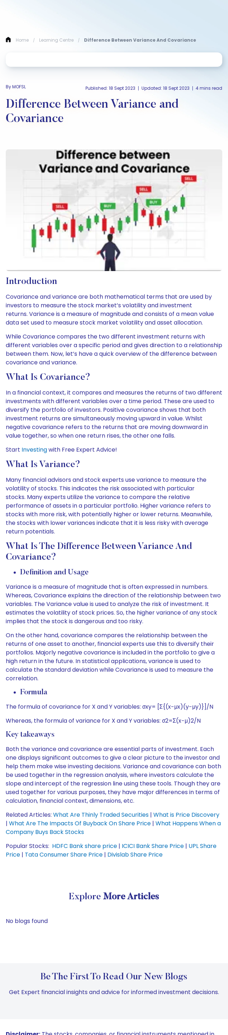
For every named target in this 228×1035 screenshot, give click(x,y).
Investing (34, 450)
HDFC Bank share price (84, 846)
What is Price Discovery (186, 815)
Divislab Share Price (135, 854)
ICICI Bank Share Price (153, 846)
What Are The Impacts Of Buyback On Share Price (80, 823)
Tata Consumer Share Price (64, 854)
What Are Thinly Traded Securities (101, 815)
